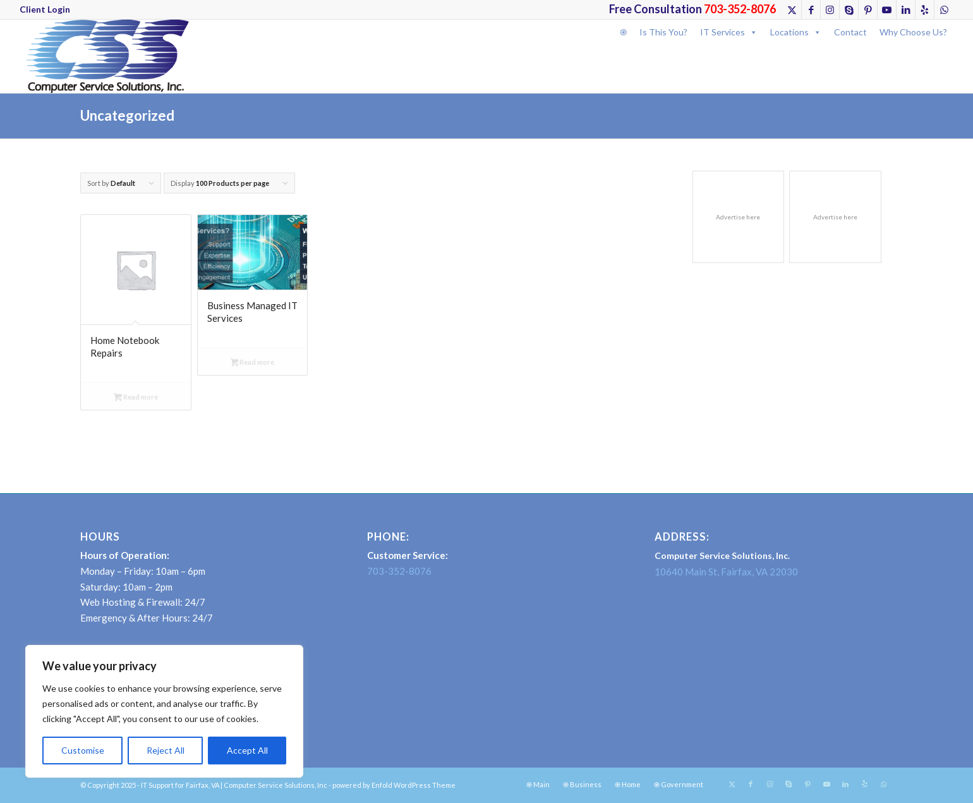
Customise (82, 750)
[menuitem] (45, 9)
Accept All (247, 750)
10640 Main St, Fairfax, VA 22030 (726, 571)
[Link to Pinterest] (868, 9)
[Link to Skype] (849, 9)
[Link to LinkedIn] (906, 9)
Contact (850, 32)
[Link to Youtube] (887, 9)
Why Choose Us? (913, 32)
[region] (164, 711)
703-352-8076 (399, 571)
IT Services (729, 32)
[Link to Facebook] (811, 9)
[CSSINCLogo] (105, 56)
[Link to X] (792, 9)
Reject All (165, 750)
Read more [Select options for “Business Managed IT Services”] (253, 363)
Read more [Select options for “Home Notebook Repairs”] (136, 398)
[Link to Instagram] (830, 9)
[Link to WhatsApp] (943, 9)
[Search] (617, 53)
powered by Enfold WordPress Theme (394, 785)
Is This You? (663, 32)
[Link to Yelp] (925, 9)
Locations (795, 32)
